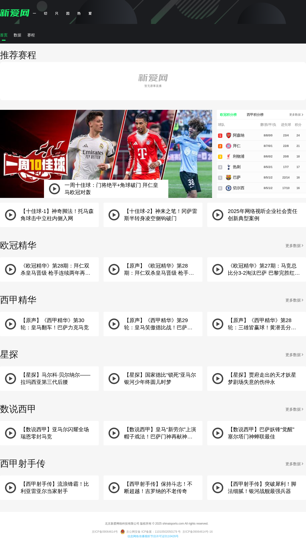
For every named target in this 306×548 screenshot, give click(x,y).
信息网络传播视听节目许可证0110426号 (153, 536)
